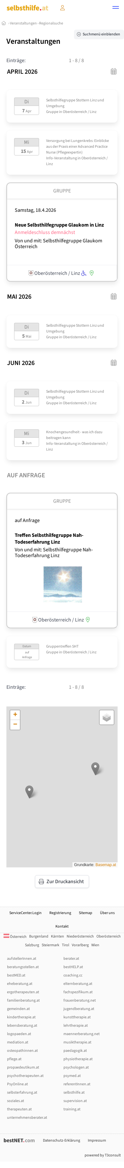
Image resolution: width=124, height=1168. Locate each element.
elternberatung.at (77, 983)
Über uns (107, 913)
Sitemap (85, 913)
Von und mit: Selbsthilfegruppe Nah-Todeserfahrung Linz (54, 552)
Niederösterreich (80, 936)
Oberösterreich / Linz (79, 112)
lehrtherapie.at (75, 1025)
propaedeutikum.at (23, 1067)
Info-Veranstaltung (61, 158)
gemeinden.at (18, 1009)
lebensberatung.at (22, 1025)
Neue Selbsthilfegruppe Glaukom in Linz (59, 225)
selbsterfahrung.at (22, 1092)
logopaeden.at (19, 1034)
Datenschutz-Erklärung (61, 1140)
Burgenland (38, 936)
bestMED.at (16, 975)
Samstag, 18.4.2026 (35, 210)
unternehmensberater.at (27, 1117)
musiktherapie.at (77, 1042)
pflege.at (14, 1059)
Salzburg (32, 945)
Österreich (15, 936)
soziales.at (15, 1101)
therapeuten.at (19, 1109)
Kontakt (62, 926)
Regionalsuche (51, 23)
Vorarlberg (80, 945)
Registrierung (60, 913)
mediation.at (17, 1042)
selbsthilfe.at (74, 1092)
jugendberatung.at (78, 1009)
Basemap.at (105, 865)
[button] (115, 8)
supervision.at (75, 1101)
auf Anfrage (27, 520)
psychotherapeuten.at (25, 1076)
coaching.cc (72, 975)
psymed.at (72, 1076)
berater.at (71, 958)
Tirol (65, 945)
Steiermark (50, 945)
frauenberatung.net (79, 1000)
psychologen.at (76, 1067)
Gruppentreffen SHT (62, 646)
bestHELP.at (73, 967)
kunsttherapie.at (77, 1017)
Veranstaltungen (23, 23)
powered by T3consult (103, 1155)
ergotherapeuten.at (23, 992)
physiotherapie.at (78, 1059)
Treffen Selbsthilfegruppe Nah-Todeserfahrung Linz (49, 539)
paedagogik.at (75, 1050)
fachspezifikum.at (78, 992)
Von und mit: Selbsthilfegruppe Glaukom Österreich (58, 243)
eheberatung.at (19, 983)
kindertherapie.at (21, 1017)
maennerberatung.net (81, 1034)
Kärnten (57, 936)
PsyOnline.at (17, 1084)
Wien (95, 945)
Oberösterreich (108, 936)
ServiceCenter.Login (25, 913)
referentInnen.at (76, 1084)
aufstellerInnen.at (21, 958)
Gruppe (52, 112)
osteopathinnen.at (22, 1050)
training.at (71, 1109)
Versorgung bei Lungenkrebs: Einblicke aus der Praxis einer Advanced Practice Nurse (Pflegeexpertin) (77, 146)
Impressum (97, 1140)
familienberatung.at (23, 1000)
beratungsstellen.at (23, 967)
